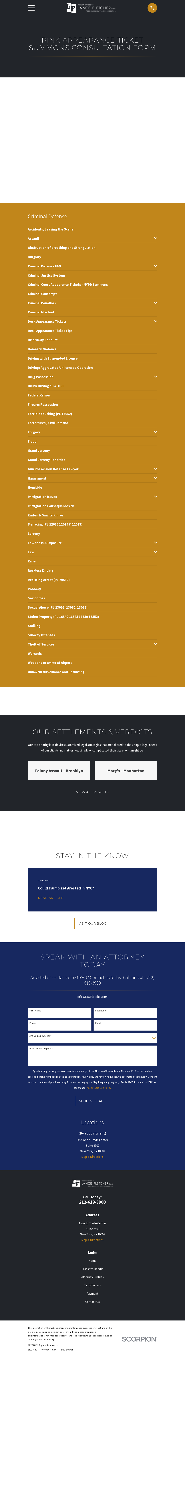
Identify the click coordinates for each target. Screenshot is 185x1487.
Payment (92, 1294)
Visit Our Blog (93, 923)
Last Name (101, 1010)
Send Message (92, 1101)
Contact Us (92, 1302)
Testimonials (92, 1285)
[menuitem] (50, 229)
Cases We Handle (92, 1269)
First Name (35, 1010)
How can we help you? (41, 1048)
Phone (32, 1023)
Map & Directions (92, 1157)
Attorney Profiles (92, 1277)
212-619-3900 (92, 1202)
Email (98, 1023)
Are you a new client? (40, 1035)
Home (92, 1261)
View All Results (92, 792)
